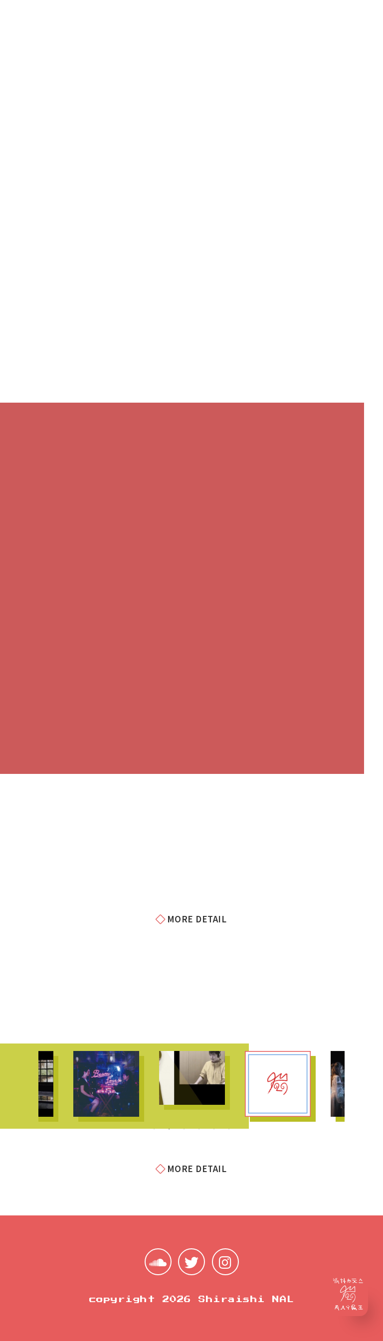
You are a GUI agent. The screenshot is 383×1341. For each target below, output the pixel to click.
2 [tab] (169, 1129)
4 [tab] (199, 1129)
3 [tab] (184, 1129)
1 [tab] (154, 1129)
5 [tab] (214, 1129)
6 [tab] (229, 1129)
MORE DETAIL (191, 919)
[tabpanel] (106, 1084)
